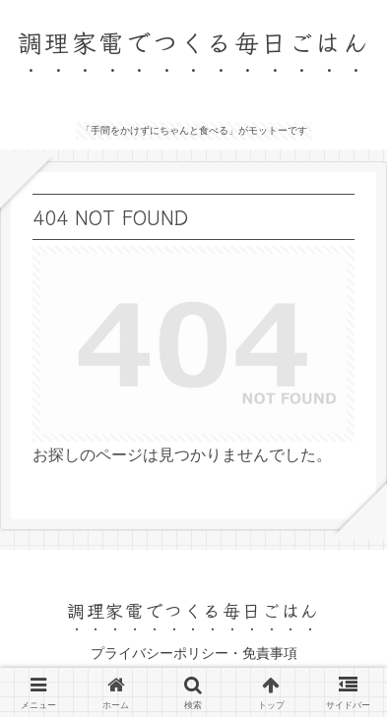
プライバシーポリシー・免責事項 (194, 653)
